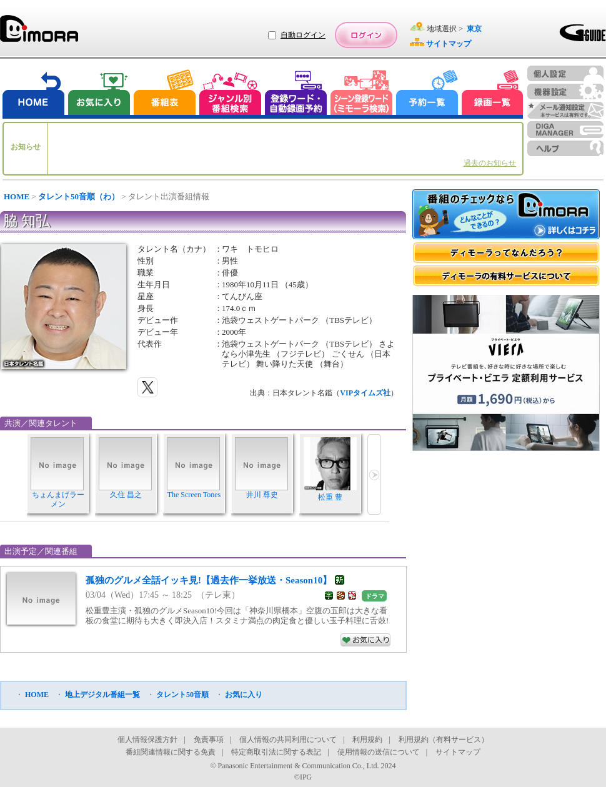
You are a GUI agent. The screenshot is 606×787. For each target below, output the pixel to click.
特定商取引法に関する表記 (276, 752)
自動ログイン (303, 35)
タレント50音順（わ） (78, 196)
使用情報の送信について (378, 752)
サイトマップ (457, 752)
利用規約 (367, 739)
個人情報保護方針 (147, 739)
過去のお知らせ (490, 163)
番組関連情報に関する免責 (171, 752)
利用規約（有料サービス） (444, 739)
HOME (16, 196)
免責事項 (209, 739)
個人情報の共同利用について (288, 739)
